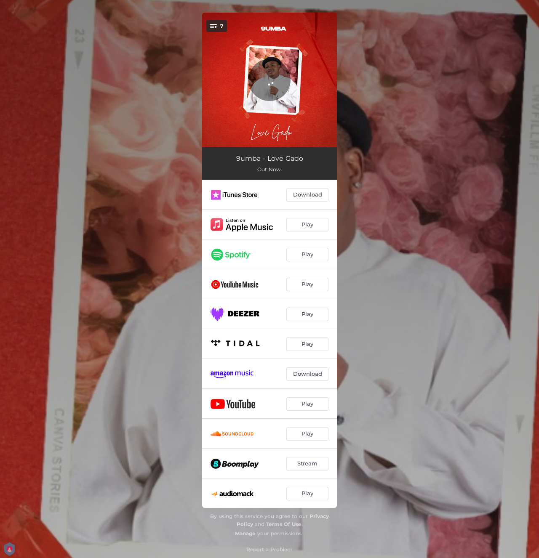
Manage (245, 533)
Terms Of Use (284, 524)
